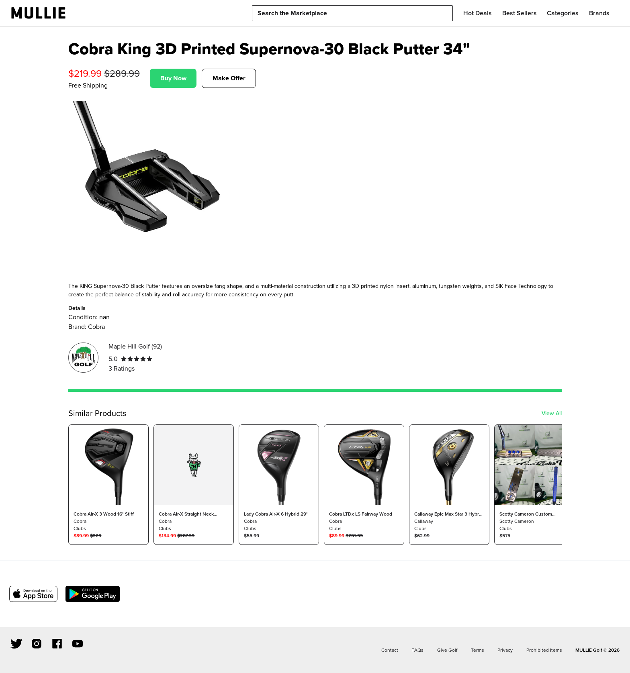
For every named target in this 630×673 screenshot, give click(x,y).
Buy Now (173, 78)
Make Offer (229, 78)
